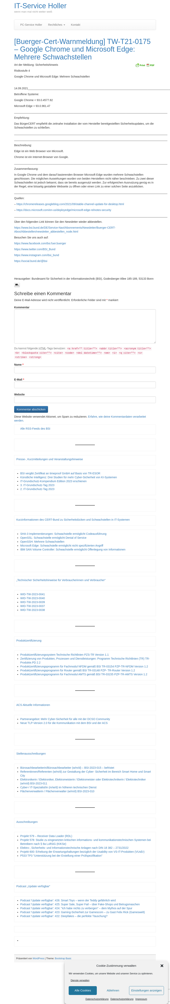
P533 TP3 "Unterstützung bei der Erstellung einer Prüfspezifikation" (61, 855)
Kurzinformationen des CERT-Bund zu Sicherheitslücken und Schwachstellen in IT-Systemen (73, 519)
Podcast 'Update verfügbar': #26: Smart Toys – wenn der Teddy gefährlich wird (68, 900)
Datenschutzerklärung (97, 999)
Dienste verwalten (80, 980)
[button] (162, 966)
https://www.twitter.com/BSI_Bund (34, 249)
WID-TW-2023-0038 (32, 610)
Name (18, 364)
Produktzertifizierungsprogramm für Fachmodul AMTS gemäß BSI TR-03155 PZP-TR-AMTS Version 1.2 (83, 674)
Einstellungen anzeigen (146, 990)
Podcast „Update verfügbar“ (33, 886)
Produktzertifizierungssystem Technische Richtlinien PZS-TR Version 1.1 (64, 654)
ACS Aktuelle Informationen (33, 704)
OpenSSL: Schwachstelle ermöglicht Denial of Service (53, 537)
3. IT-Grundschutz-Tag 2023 (37, 485)
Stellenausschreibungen (31, 753)
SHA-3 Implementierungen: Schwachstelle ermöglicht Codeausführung (63, 533)
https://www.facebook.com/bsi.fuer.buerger (40, 243)
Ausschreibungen (27, 821)
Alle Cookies (83, 990)
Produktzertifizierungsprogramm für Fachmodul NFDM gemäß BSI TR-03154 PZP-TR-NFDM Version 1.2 (84, 666)
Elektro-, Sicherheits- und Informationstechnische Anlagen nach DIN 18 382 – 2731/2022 (74, 847)
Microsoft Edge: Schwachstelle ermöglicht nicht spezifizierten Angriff (61, 545)
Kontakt (75, 24)
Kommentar (22, 307)
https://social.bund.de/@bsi (30, 261)
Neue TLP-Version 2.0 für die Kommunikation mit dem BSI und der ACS (64, 723)
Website (19, 394)
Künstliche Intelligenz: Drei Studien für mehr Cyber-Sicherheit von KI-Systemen (68, 477)
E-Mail (19, 379)
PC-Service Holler (31, 24)
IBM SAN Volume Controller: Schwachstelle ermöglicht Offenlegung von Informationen (72, 549)
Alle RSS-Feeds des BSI (35, 428)
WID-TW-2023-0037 (32, 606)
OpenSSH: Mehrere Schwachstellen (42, 541)
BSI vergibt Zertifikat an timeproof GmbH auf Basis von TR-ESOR (60, 473)
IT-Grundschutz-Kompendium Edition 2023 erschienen (53, 481)
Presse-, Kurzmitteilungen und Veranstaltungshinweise (49, 459)
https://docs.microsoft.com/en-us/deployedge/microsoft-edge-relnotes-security (64, 210)
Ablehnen (113, 990)
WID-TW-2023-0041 (32, 594)
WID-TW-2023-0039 (32, 602)
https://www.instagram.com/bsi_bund (36, 255)
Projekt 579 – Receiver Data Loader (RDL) (46, 836)
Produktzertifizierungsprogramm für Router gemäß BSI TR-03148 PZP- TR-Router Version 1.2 (77, 670)
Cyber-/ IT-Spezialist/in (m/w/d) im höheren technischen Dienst (58, 787)
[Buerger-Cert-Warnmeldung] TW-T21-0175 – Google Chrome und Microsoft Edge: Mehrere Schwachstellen (82, 49)
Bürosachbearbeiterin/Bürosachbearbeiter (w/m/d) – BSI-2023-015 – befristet (67, 767)
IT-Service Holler (40, 6)
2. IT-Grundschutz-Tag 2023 (37, 489)
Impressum (141, 999)
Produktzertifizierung (29, 640)
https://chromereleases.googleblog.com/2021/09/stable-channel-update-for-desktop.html (70, 204)
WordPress (38, 958)
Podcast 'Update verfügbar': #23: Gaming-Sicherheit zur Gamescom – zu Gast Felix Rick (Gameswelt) (82, 912)
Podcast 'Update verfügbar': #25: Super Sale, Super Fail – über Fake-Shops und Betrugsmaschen (80, 904)
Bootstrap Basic (63, 958)
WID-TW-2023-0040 (32, 598)
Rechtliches (56, 24)
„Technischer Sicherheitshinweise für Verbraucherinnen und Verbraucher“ (61, 580)
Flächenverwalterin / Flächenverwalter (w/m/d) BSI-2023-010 (57, 791)
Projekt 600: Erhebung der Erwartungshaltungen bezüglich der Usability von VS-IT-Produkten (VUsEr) (82, 851)
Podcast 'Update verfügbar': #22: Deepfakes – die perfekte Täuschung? (63, 916)
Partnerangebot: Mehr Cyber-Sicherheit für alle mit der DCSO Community (65, 719)
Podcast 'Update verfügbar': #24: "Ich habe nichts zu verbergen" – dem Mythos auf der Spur (76, 908)
